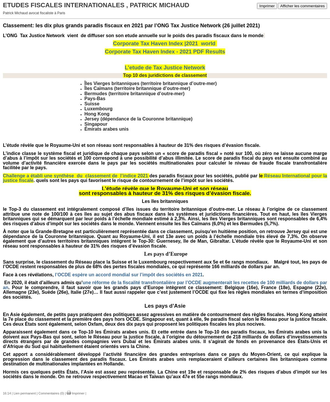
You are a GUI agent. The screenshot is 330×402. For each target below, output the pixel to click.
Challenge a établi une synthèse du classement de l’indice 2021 (75, 175)
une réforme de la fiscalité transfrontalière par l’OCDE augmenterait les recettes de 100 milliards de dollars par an (165, 285)
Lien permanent (25, 393)
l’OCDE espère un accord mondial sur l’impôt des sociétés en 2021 (129, 274)
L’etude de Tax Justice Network (165, 67)
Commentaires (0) (51, 393)
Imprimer (267, 6)
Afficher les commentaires (302, 6)
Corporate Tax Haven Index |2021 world (164, 43)
